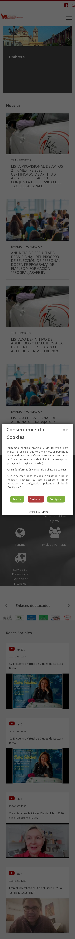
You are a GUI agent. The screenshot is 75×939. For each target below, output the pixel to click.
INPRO (44, 511)
